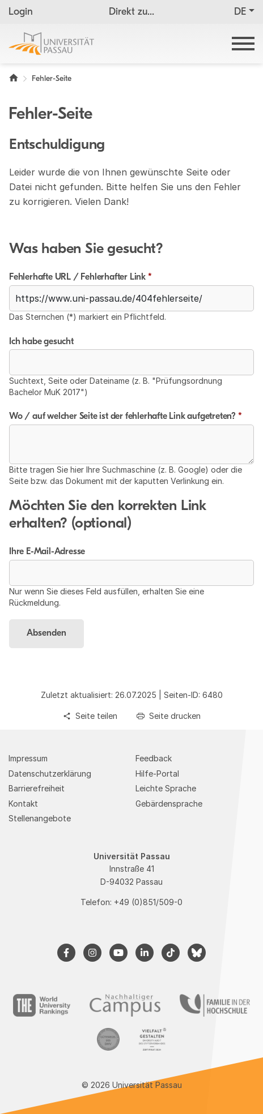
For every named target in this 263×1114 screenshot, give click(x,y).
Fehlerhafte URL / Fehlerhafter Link (80, 277)
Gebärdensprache (168, 803)
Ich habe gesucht (41, 341)
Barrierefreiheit (37, 788)
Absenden (46, 633)
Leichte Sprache (165, 788)
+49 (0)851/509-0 (148, 902)
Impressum (28, 758)
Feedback (153, 758)
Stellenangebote (40, 818)
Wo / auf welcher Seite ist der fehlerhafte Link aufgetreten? (125, 416)
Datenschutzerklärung (50, 773)
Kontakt (23, 803)
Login (21, 12)
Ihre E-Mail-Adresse (47, 551)
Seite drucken (175, 716)
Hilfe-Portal (157, 773)
